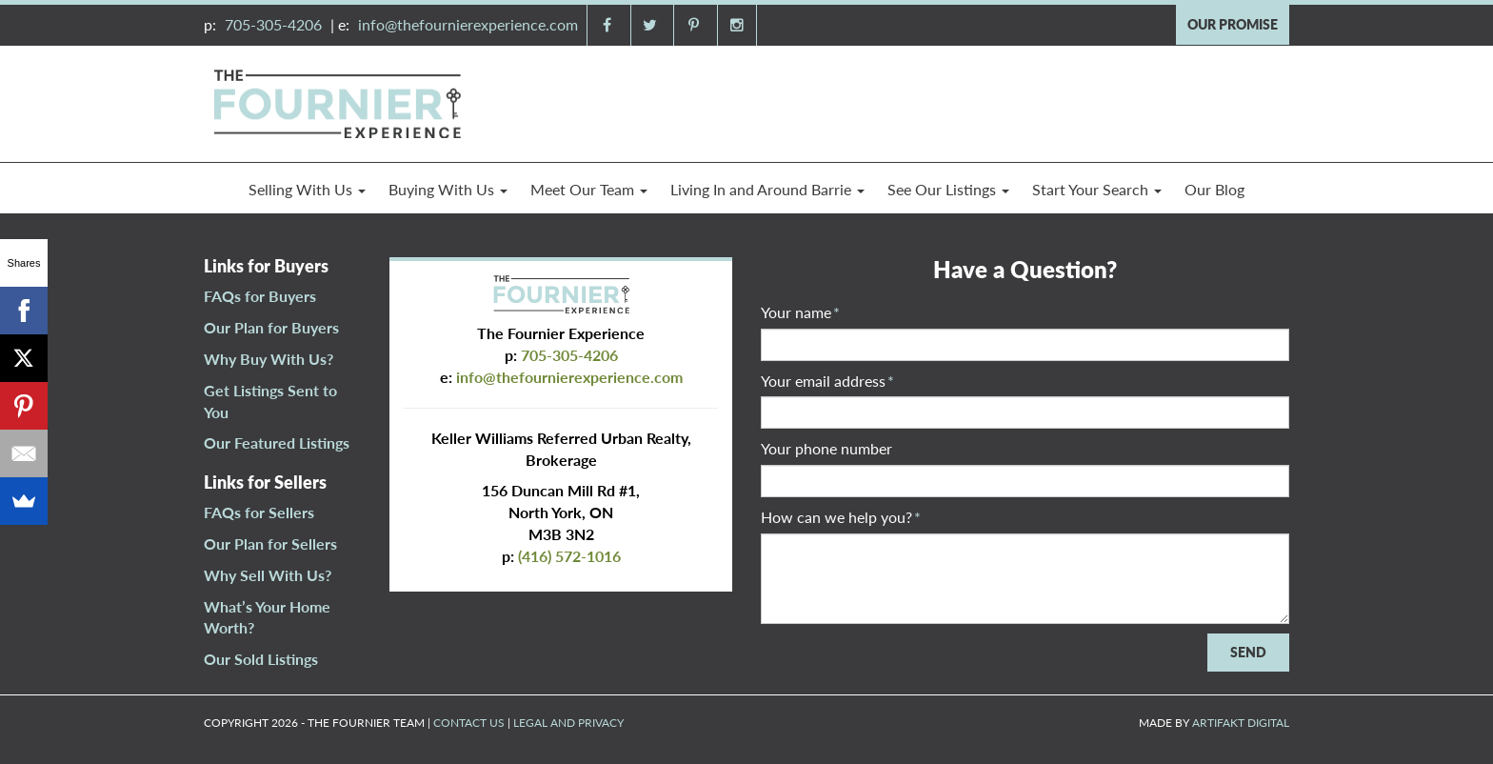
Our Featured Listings (276, 442)
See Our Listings (948, 189)
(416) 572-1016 (569, 556)
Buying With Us (448, 189)
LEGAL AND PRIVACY (568, 722)
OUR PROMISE (1232, 24)
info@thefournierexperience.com (468, 24)
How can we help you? (841, 517)
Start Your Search (1097, 189)
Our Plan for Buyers (271, 327)
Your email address (827, 381)
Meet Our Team (588, 189)
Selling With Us (307, 189)
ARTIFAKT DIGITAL (1240, 722)
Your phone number (826, 448)
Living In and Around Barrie (767, 189)
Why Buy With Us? (268, 359)
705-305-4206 (273, 24)
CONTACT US (469, 722)
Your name (800, 312)
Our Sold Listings (261, 659)
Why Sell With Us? (267, 575)
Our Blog (1214, 189)
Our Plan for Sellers (270, 543)
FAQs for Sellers (259, 512)
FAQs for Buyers (260, 296)
